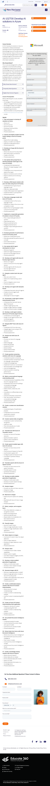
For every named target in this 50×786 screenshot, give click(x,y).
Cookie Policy (40, 748)
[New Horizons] (12, 9)
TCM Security (6, 769)
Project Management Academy (22, 765)
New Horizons (6, 765)
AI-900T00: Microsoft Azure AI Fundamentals (13, 112)
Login (46, 1)
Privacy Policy (32, 748)
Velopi (4, 767)
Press (4, 733)
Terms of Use (20, 782)
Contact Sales (30, 1)
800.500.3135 (9, 5)
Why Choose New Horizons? (10, 84)
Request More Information (39, 18)
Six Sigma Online (19, 767)
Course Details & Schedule (39, 30)
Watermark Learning (7, 771)
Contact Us (5, 732)
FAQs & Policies (7, 735)
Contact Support (38, 1)
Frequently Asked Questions (10, 88)
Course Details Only (38, 27)
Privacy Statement (7, 782)
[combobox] (29, 5)
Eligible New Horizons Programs (10, 93)
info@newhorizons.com (20, 736)
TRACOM (17, 769)
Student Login (6, 730)
